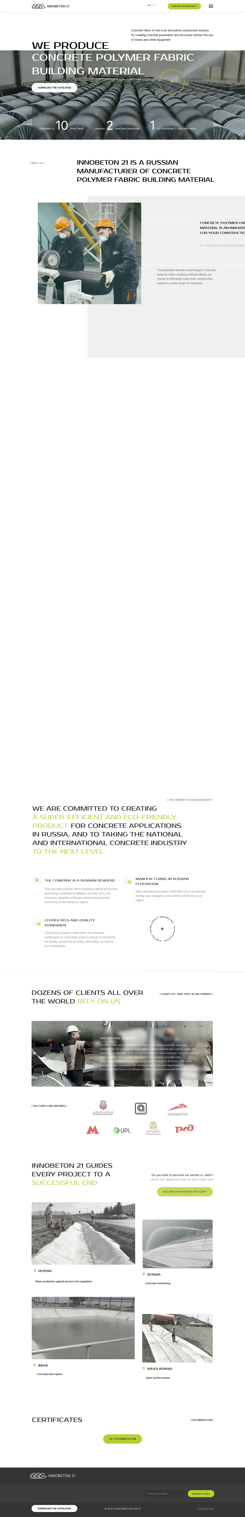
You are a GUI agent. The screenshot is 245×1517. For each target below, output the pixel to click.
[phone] (164, 1493)
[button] (184, 6)
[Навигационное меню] (211, 6)
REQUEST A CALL (201, 1493)
